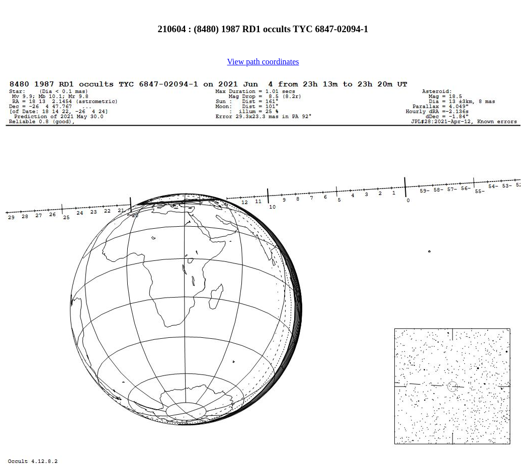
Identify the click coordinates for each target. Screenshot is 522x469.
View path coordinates (263, 61)
